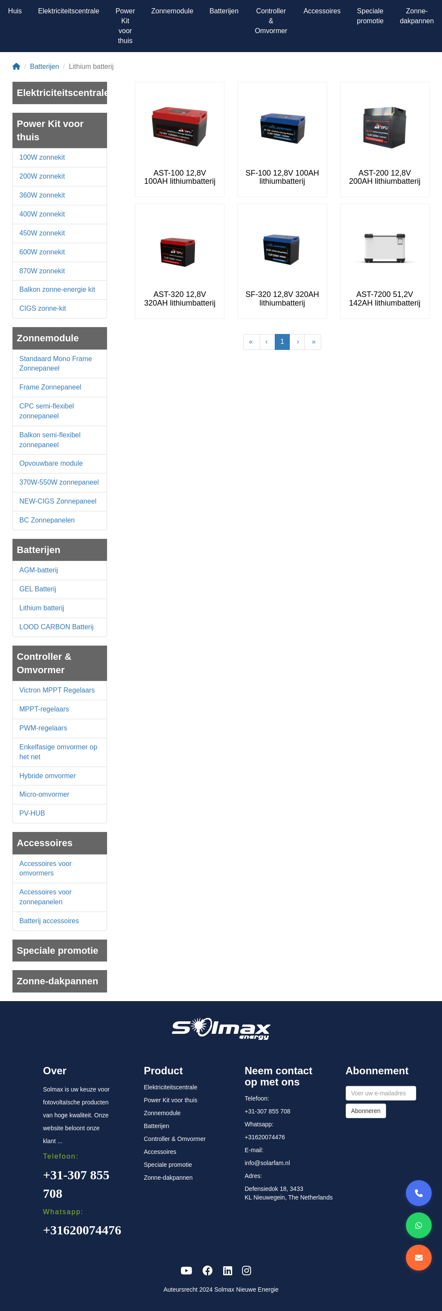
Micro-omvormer (44, 794)
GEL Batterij (37, 589)
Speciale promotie (370, 16)
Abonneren (366, 1110)
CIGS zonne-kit (42, 308)
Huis (15, 11)
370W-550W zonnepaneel (59, 482)
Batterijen (224, 11)
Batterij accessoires (49, 921)
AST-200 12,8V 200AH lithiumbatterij (385, 177)
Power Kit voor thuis (125, 25)
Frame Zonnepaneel (50, 387)
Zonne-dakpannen (417, 16)
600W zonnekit (42, 252)
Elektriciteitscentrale (68, 11)
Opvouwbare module (51, 463)
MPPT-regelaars (44, 709)
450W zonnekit (42, 233)
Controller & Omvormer (271, 20)
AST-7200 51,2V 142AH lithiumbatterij (385, 298)
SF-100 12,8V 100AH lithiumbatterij (282, 177)
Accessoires (322, 11)
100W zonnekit (42, 157)
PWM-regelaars (43, 728)
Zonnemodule (172, 11)
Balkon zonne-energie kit (57, 289)
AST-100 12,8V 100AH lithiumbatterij (179, 177)
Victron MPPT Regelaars (57, 690)
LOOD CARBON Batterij (56, 627)
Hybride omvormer (47, 775)
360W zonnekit (42, 195)
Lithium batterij (41, 608)
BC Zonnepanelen (47, 520)
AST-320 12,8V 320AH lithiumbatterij (179, 298)
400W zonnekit (42, 214)
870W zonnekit (42, 271)
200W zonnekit (42, 176)
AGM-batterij (38, 570)
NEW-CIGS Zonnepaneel (57, 501)
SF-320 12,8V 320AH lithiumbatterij (282, 298)
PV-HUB (32, 813)
